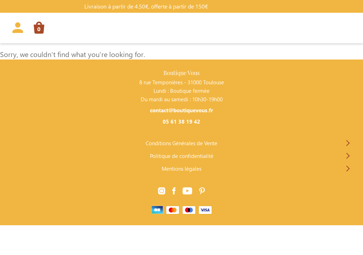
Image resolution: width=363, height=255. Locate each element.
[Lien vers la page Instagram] (161, 191)
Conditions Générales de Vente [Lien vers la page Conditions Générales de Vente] (181, 143)
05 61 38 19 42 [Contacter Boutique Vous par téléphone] (181, 121)
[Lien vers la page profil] (17, 28)
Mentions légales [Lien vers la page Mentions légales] (181, 168)
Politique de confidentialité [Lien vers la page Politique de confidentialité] (181, 155)
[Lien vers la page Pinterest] (202, 191)
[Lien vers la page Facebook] (174, 191)
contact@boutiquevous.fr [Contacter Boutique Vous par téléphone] (181, 110)
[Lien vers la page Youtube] (187, 191)
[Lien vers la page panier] (36, 29)
